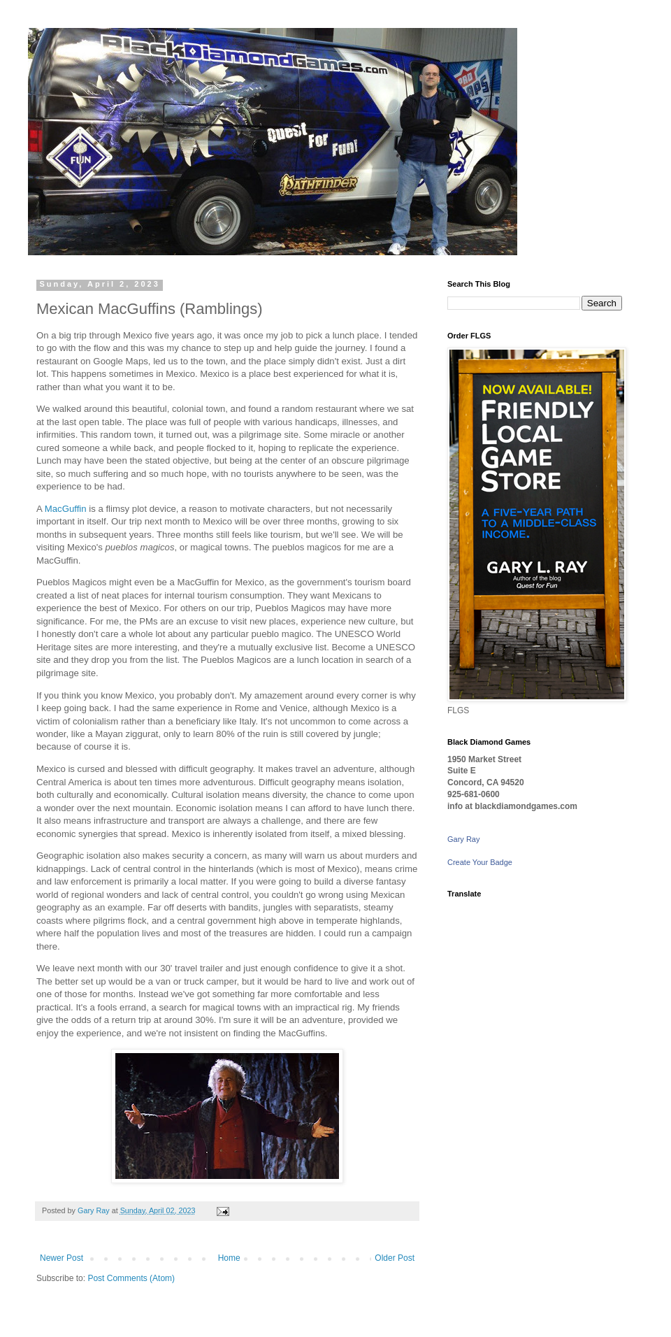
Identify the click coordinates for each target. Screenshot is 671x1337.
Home (229, 1258)
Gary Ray (463, 839)
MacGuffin (66, 508)
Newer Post (61, 1258)
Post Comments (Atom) (131, 1278)
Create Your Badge (479, 862)
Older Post (394, 1258)
